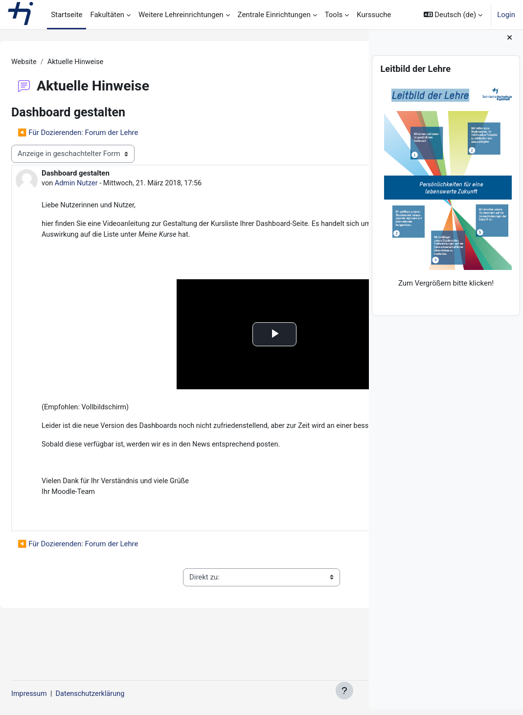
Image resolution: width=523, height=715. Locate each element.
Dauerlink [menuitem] (322, 542)
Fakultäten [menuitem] (107, 14)
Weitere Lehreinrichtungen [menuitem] (181, 14)
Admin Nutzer (101, 183)
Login (506, 14)
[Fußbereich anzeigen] (344, 690)
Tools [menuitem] (334, 14)
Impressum (53, 694)
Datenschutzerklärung (116, 694)
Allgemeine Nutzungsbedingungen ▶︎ (303, 615)
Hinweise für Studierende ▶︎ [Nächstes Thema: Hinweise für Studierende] (297, 133)
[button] (453, 14)
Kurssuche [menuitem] (374, 14)
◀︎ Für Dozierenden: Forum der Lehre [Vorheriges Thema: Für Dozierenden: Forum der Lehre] (101, 133)
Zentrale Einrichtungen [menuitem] (274, 14)
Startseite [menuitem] (66, 14)
